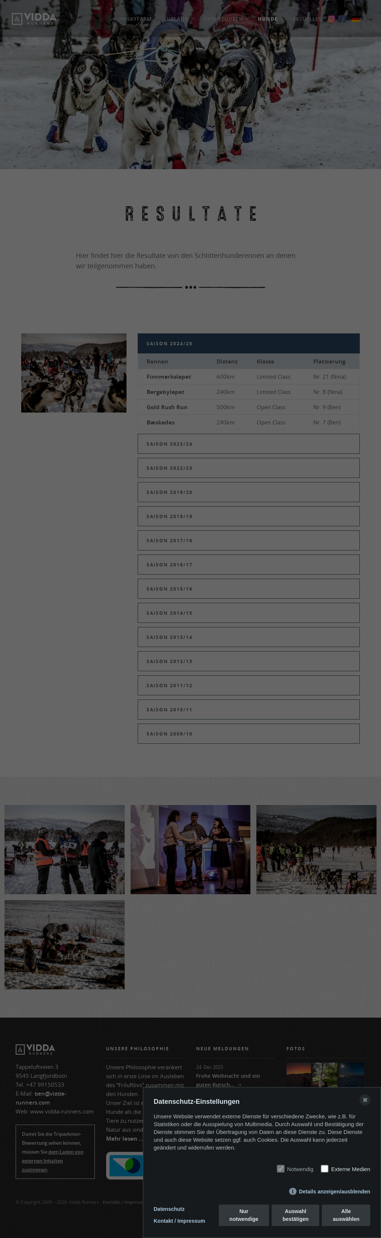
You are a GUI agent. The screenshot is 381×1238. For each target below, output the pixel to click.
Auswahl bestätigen (295, 1215)
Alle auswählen (346, 1215)
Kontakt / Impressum (179, 1221)
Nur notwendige (244, 1215)
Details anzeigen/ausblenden (334, 1192)
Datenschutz (169, 1209)
